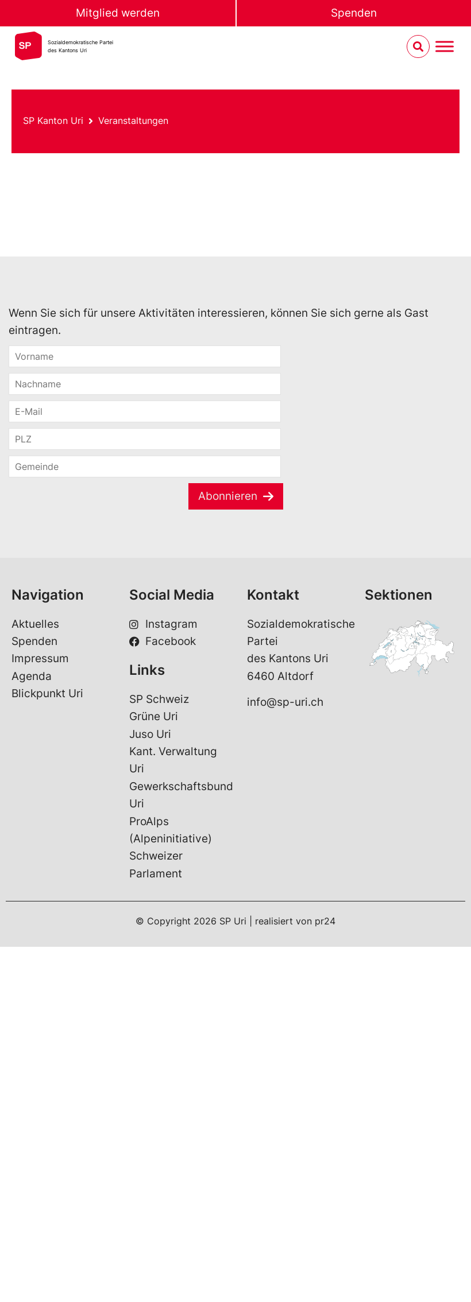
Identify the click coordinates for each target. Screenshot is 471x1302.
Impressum (40, 658)
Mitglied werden (118, 13)
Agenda (31, 676)
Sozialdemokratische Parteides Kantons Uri (80, 46)
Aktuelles (35, 624)
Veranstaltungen (133, 120)
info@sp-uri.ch (285, 702)
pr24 (325, 921)
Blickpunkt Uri (47, 693)
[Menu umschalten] (444, 46)
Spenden (354, 13)
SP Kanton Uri (53, 120)
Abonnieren (227, 496)
